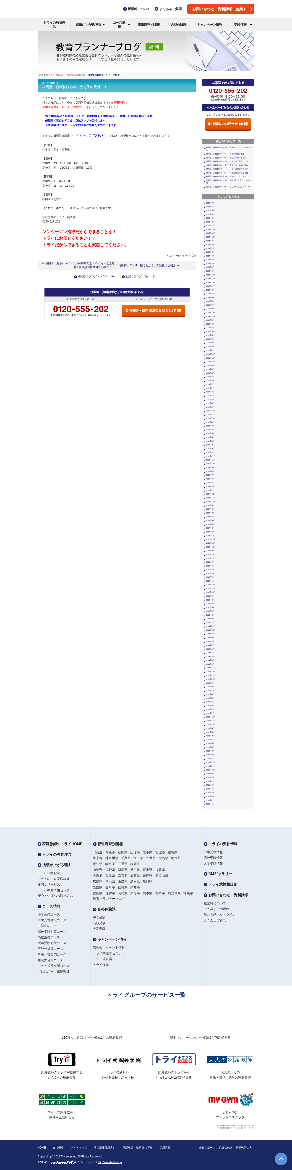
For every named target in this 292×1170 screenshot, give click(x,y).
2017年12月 (211, 494)
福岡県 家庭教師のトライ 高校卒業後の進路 (225, 154)
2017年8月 (210, 509)
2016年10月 (211, 547)
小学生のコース (49, 914)
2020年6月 (210, 392)
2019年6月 (210, 433)
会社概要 (58, 1147)
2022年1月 (210, 350)
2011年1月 (210, 804)
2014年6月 (210, 649)
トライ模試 (101, 964)
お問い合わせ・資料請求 (226, 895)
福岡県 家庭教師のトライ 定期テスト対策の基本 (227, 165)
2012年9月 (210, 728)
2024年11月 (211, 233)
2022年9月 (210, 320)
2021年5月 (210, 373)
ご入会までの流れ (216, 909)
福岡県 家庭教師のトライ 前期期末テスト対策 (226, 158)
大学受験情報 (213, 863)
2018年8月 (210, 471)
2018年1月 (210, 490)
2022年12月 (211, 313)
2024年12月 (211, 229)
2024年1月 (210, 271)
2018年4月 (210, 486)
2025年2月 (210, 222)
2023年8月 (210, 290)
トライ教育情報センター (55, 890)
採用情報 (164, 1147)
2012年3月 (210, 751)
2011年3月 (210, 796)
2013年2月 (210, 709)
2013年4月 (210, 702)
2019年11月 (211, 415)
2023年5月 (210, 301)
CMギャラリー (218, 874)
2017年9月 (210, 505)
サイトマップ (78, 1147)
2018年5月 (210, 483)
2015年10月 (211, 592)
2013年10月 (211, 679)
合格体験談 (178, 24)
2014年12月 (211, 626)
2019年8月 (210, 426)
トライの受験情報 (220, 844)
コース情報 (121, 24)
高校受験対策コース (52, 931)
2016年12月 (211, 539)
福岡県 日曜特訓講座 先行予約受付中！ (74, 87)
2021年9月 (210, 366)
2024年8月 (210, 245)
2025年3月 (210, 218)
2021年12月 (211, 354)
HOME (42, 1147)
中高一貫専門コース (52, 954)
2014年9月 (210, 638)
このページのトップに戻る (182, 255)
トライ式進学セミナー (109, 953)
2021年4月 (210, 377)
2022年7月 (210, 328)
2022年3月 (210, 343)
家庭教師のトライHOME (51, 75)
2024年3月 (210, 263)
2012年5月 (210, 743)
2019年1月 (210, 452)
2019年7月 (210, 430)
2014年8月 (210, 642)
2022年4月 (210, 339)
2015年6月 (210, 604)
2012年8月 (210, 732)
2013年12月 (211, 672)
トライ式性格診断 (220, 884)
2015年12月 (211, 585)
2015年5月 (210, 607)
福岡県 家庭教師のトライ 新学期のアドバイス (226, 176)
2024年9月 (210, 241)
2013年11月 (211, 675)
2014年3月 (210, 660)
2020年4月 (210, 400)
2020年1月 (210, 407)
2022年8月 (210, 324)
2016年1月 (210, 581)
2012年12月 (211, 717)
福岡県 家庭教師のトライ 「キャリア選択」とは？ (228, 161)
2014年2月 (210, 664)
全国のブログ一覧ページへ (141, 276)
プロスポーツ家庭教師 (54, 971)
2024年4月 (210, 260)
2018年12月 (211, 456)
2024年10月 (211, 237)
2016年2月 (210, 577)
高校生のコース (49, 937)
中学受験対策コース (52, 920)
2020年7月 (210, 388)
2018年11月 (211, 460)
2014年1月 (210, 668)
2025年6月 (210, 207)
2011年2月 (210, 800)
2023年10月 (211, 282)
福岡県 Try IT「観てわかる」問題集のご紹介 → (149, 265)
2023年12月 (211, 275)
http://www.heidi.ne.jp (110, 1162)
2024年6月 (210, 252)
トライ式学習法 (49, 873)
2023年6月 (210, 297)
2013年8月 (210, 687)
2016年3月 (210, 573)
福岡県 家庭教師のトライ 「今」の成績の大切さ (227, 169)
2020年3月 (210, 403)
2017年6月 (210, 517)
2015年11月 (211, 589)
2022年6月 (210, 332)
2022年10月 (211, 316)
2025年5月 (210, 210)
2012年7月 (210, 736)
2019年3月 (210, 445)
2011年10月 (211, 770)
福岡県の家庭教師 (76, 75)
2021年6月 (210, 369)
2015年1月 (210, 623)
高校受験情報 (213, 858)
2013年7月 (210, 691)
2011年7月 (210, 781)
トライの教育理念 (54, 24)
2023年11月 (211, 279)
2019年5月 (210, 437)
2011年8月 (210, 777)
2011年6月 (210, 785)
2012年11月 (211, 721)
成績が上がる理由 (90, 24)
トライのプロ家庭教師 (54, 879)
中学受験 (99, 917)
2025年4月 (210, 214)
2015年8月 (210, 600)
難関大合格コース (50, 960)
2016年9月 (210, 551)
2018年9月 (210, 467)
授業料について (215, 903)
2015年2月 (210, 619)
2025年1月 (210, 226)
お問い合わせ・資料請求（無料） (222, 9)
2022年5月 (210, 335)
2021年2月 (210, 384)
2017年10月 (211, 501)
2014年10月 (211, 634)
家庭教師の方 (244, 1147)
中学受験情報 (213, 852)
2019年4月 (210, 441)
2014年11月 (211, 630)
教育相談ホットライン (220, 914)
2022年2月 (210, 347)
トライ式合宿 (102, 959)
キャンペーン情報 (209, 24)
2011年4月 (210, 792)
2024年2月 (210, 267)
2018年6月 (210, 479)
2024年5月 (210, 256)
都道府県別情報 (149, 24)
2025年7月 (210, 203)
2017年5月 (210, 520)
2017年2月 (210, 532)
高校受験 (99, 923)
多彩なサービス (49, 884)
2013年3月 (210, 706)
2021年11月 (211, 358)
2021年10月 (211, 362)
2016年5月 (210, 566)
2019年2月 (210, 449)
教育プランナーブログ (109, 898)
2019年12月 (211, 411)
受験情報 (243, 24)
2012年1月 (210, 759)
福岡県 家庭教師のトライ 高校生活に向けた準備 (227, 173)
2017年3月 (210, 528)
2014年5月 (210, 653)
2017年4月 (210, 524)
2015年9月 (210, 596)
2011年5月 (210, 789)
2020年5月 (210, 396)
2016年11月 (211, 543)
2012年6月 (210, 740)
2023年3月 (210, 309)
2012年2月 (210, 755)
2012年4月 (210, 747)
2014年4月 (210, 657)
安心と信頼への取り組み (55, 895)
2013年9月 (210, 683)
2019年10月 (211, 418)
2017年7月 (210, 513)
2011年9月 (210, 774)
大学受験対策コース (52, 943)
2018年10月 (211, 464)
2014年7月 (210, 645)
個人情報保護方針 (105, 1147)
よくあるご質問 (215, 920)
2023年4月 (210, 305)
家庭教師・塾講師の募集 (138, 1147)
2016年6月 (210, 562)
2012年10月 (211, 725)
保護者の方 (226, 1147)
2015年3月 (210, 615)
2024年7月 (210, 248)
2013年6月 (210, 694)
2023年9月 (210, 286)
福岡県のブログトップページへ (97, 276)
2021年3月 (210, 381)
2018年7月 (210, 475)
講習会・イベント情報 (109, 947)
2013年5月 (210, 698)
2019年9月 (210, 422)
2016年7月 (210, 558)
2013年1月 (210, 713)
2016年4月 (210, 570)
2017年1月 (210, 536)
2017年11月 (211, 498)
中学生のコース (49, 926)
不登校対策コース (50, 948)
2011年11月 (211, 766)
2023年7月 (210, 294)
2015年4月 (210, 611)
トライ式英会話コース (54, 966)
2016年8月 (210, 554)
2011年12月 (211, 762)
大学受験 (99, 929)
